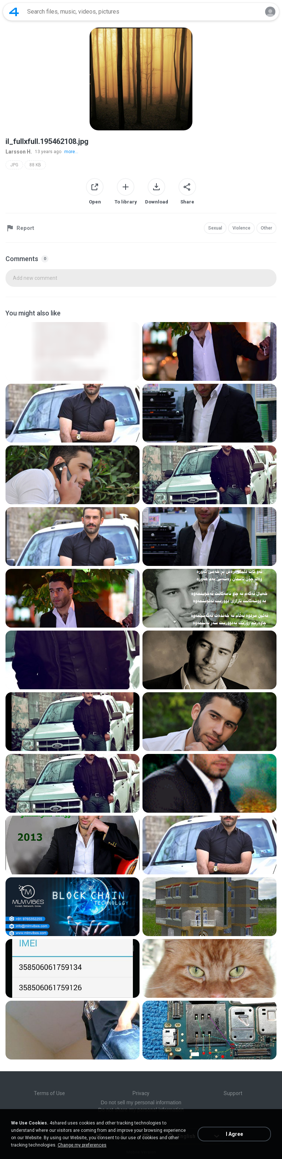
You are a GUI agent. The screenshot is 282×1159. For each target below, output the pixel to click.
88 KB (35, 164)
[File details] (73, 351)
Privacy (141, 1093)
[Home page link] (14, 11)
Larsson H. (19, 152)
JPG (14, 164)
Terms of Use (49, 1093)
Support (233, 1093)
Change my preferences (82, 1145)
